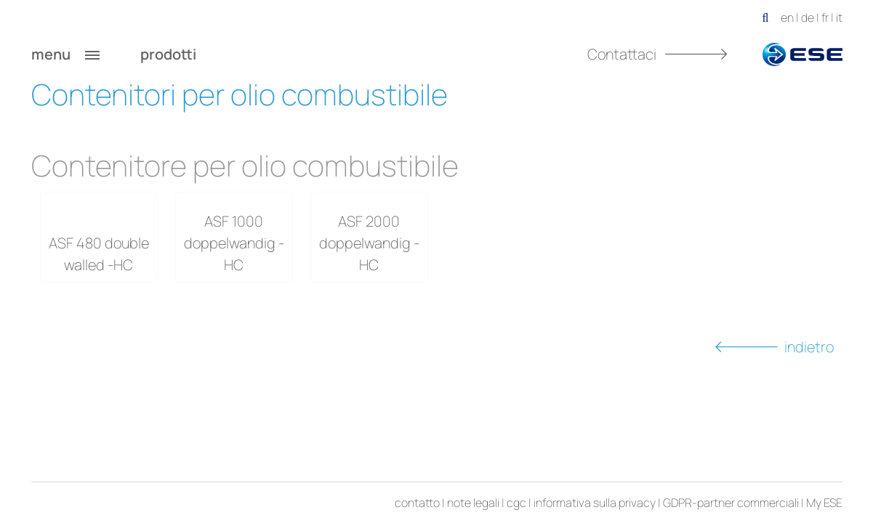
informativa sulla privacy (595, 503)
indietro (774, 347)
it (839, 17)
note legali (473, 503)
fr (825, 17)
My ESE (824, 503)
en (787, 17)
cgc (516, 503)
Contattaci (657, 54)
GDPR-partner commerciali (731, 503)
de (807, 17)
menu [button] (65, 54)
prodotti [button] (182, 54)
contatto (417, 503)
